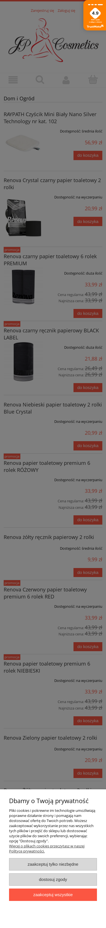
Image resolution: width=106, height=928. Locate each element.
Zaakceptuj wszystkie (53, 894)
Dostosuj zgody (53, 879)
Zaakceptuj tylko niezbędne (53, 864)
